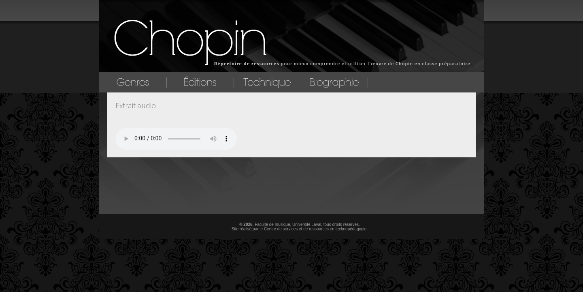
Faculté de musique (272, 224)
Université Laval (306, 224)
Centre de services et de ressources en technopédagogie (315, 229)
